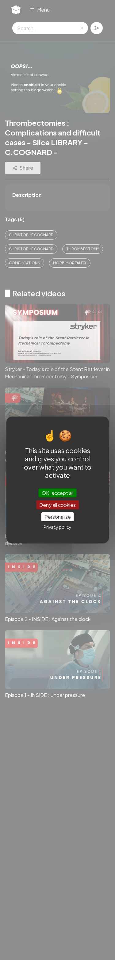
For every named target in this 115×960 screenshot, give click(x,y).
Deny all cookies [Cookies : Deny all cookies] (57, 505)
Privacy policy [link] (57, 527)
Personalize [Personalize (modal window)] (57, 517)
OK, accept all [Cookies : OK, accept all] (58, 492)
